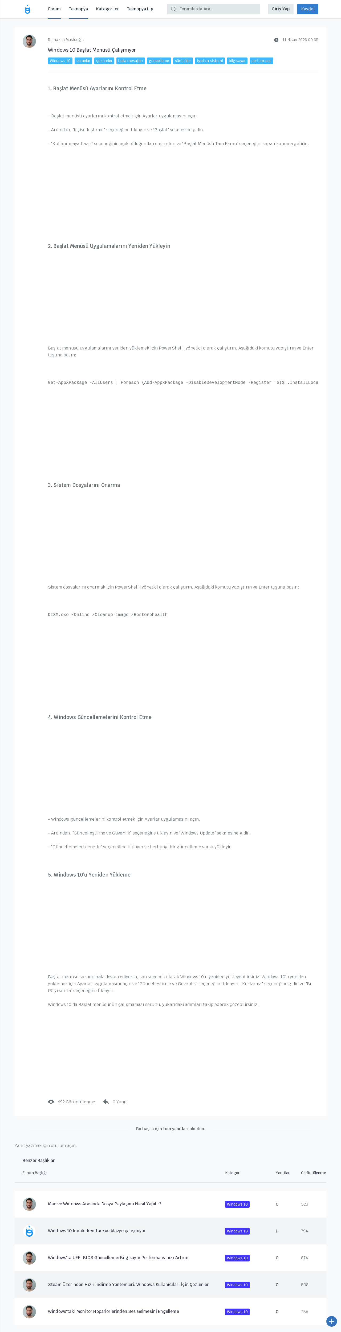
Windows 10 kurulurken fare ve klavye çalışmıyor (97, 1231)
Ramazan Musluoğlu (66, 39)
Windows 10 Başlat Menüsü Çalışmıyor (92, 50)
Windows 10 (237, 1204)
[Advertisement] (183, 191)
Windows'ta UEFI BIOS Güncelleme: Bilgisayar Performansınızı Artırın (118, 1257)
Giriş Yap (280, 9)
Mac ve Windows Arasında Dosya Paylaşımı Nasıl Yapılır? (104, 1204)
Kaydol (307, 9)
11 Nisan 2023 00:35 (296, 39)
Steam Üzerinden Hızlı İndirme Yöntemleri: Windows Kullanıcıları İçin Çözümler (128, 1284)
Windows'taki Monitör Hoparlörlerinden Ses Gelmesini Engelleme (113, 1311)
